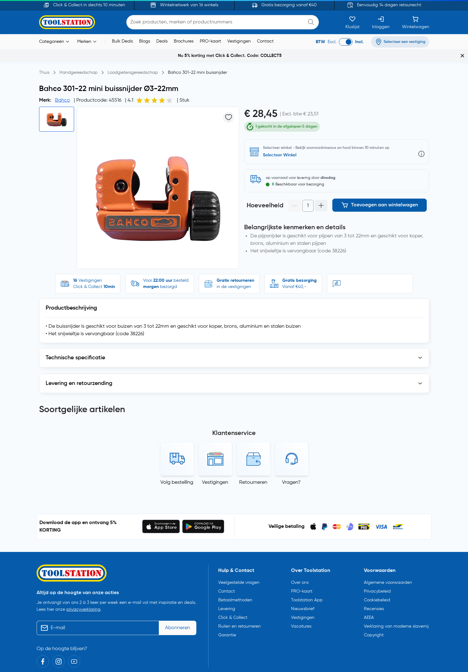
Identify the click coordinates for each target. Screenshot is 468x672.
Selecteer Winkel (279, 144)
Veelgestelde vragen (238, 557)
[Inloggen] (381, 22)
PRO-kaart (210, 41)
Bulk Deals (122, 41)
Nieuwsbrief (302, 583)
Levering (226, 583)
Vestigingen (239, 41)
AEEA (369, 592)
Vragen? (291, 456)
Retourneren (253, 456)
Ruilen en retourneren (239, 601)
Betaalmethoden (235, 574)
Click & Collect (232, 592)
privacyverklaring (83, 584)
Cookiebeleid (377, 574)
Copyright (374, 609)
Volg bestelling (176, 456)
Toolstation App (307, 574)
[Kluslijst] (352, 22)
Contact (265, 41)
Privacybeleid (377, 565)
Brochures (184, 41)
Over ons (300, 557)
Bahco (62, 100)
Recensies (374, 583)
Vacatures (301, 601)
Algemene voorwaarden (388, 557)
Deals (162, 41)
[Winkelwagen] (415, 22)
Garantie (227, 609)
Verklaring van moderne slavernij (396, 601)
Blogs (144, 41)
